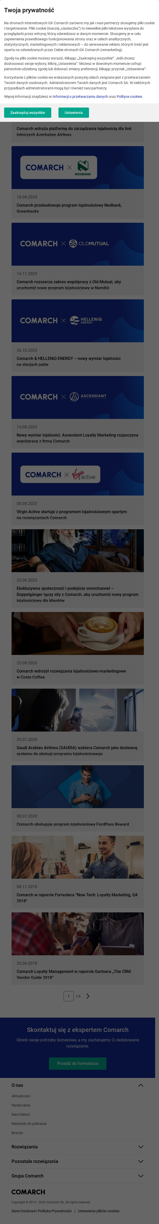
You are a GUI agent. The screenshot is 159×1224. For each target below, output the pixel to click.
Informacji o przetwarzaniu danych (80, 97)
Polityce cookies (129, 97)
